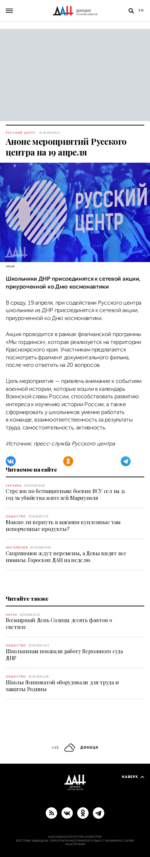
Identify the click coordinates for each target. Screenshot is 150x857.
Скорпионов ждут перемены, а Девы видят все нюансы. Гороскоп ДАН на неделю (66, 556)
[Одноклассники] (68, 461)
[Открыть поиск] (131, 10)
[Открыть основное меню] (9, 10)
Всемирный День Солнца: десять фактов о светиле (59, 623)
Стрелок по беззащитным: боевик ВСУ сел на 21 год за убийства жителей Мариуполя (65, 494)
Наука (11, 614)
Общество (16, 516)
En (141, 10)
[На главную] (75, 11)
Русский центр (21, 132)
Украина (14, 485)
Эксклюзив (17, 547)
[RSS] (51, 812)
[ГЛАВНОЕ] (98, 812)
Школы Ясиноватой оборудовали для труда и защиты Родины (62, 686)
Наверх (133, 777)
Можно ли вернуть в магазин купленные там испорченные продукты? (63, 525)
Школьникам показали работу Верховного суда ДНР (64, 654)
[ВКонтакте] (11, 461)
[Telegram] (126, 461)
